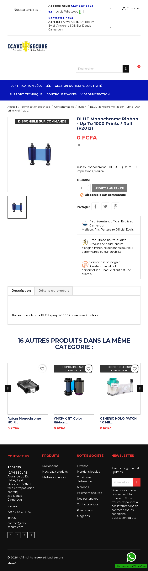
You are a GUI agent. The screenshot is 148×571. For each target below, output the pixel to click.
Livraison (82, 466)
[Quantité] (81, 188)
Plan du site (85, 510)
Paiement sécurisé (89, 493)
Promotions (50, 466)
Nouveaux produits (55, 471)
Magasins (83, 516)
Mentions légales (88, 471)
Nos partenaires (26, 10)
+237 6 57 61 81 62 (19, 512)
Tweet (105, 206)
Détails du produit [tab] (54, 290)
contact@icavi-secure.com (18, 525)
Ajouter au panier (109, 188)
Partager (95, 206)
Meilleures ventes (54, 477)
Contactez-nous (60, 18)
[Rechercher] (102, 69)
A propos (83, 487)
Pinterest (115, 206)
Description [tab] (21, 290)
